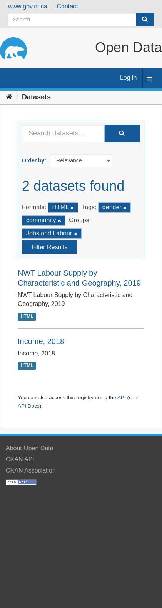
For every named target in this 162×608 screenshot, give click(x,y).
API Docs (29, 406)
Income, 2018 (41, 341)
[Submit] (145, 19)
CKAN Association (31, 470)
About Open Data (29, 448)
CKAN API (20, 459)
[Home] (9, 97)
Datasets (36, 97)
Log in (128, 77)
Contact (67, 6)
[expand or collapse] (149, 79)
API (121, 397)
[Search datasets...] (63, 133)
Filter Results (49, 247)
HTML (26, 316)
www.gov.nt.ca (27, 6)
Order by (33, 160)
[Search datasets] (81, 19)
